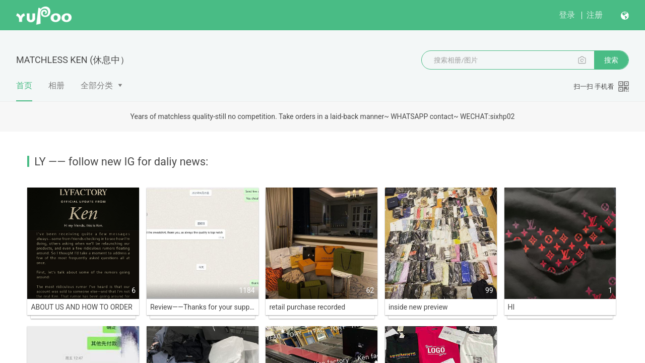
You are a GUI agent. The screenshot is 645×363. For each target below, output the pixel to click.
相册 (56, 85)
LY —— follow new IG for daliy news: (121, 161)
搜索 (611, 60)
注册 (595, 15)
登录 (567, 15)
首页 (24, 91)
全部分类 (97, 85)
